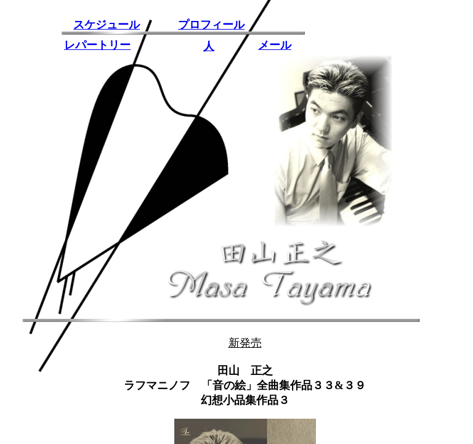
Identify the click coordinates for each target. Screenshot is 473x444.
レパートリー (97, 45)
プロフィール (211, 24)
